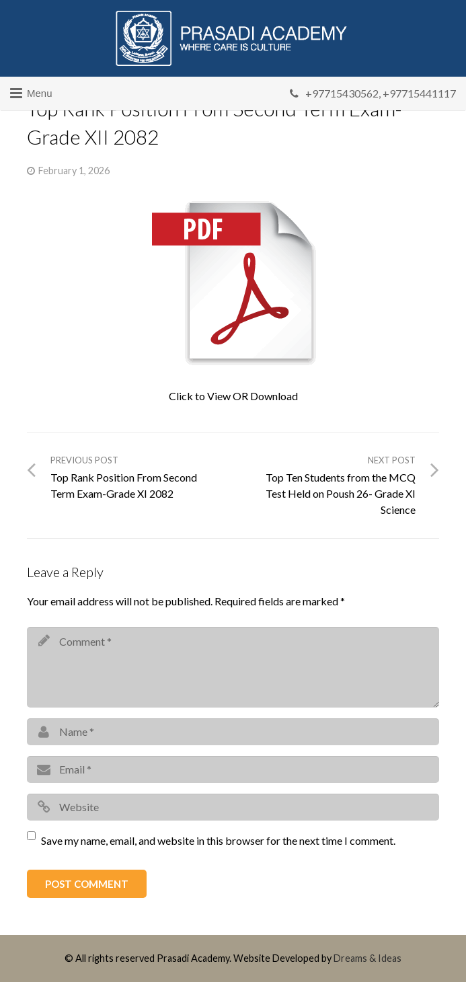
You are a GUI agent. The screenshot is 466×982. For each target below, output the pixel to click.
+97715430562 (342, 93)
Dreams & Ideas (367, 958)
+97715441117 (419, 93)
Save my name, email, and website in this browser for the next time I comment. (218, 840)
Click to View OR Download (233, 395)
